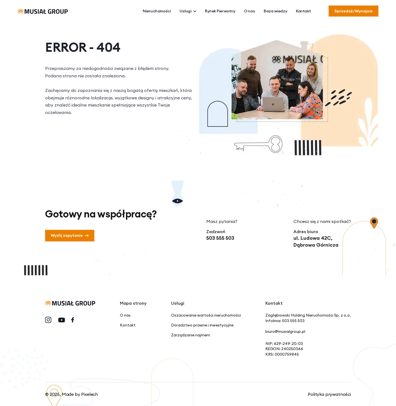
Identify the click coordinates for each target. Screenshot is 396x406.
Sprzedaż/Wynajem (353, 11)
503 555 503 (220, 238)
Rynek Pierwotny (220, 11)
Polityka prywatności (329, 394)
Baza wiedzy (275, 11)
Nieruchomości (157, 11)
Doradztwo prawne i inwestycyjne (202, 325)
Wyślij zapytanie (70, 235)
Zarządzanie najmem (190, 335)
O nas (249, 11)
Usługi (188, 11)
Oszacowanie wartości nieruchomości (206, 315)
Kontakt (303, 11)
